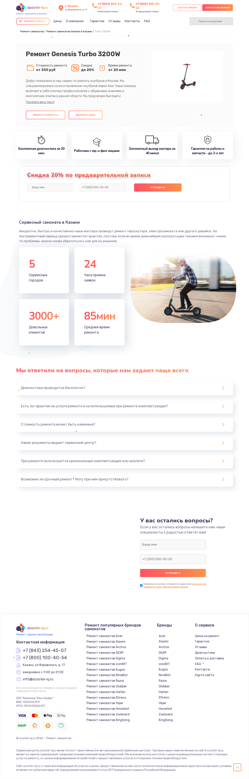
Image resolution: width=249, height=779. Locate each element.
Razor (163, 681)
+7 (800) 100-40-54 (45, 658)
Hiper (162, 703)
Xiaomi (163, 641)
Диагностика (205, 653)
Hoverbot (165, 709)
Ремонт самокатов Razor (105, 681)
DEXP (163, 653)
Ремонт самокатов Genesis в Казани (69, 31)
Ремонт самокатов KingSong (108, 720)
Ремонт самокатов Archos (106, 647)
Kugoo (163, 669)
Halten (163, 692)
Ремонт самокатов (32, 31)
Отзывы (114, 21)
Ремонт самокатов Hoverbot (108, 709)
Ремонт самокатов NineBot (107, 675)
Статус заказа (187, 7)
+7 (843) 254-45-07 (44, 651)
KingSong (166, 720)
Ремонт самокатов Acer (105, 636)
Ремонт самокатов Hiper (105, 703)
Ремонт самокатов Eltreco (106, 697)
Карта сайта (204, 675)
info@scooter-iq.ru (38, 679)
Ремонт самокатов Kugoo (106, 669)
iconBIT (164, 664)
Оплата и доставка (209, 658)
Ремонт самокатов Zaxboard (108, 714)
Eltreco (164, 697)
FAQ (147, 21)
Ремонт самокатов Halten (106, 692)
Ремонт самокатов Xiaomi (106, 641)
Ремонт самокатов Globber (107, 686)
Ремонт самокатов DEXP (105, 653)
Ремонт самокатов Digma (106, 658)
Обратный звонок (217, 7)
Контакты (132, 21)
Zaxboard (166, 714)
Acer (162, 636)
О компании (75, 21)
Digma (163, 658)
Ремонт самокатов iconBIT (107, 664)
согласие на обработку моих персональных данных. (175, 585)
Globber (164, 686)
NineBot (165, 675)
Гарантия (97, 21)
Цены (57, 21)
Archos (164, 647)
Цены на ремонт (207, 636)
